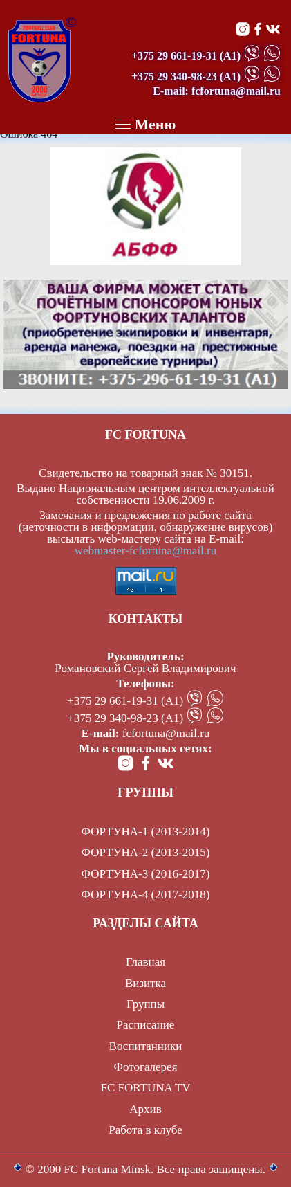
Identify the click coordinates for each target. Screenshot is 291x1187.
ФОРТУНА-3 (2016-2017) (146, 873)
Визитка (145, 983)
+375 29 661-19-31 (174, 56)
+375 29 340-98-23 (174, 76)
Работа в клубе (145, 1129)
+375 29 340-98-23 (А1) (125, 718)
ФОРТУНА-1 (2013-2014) (146, 831)
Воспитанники (145, 1046)
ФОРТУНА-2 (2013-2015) (146, 852)
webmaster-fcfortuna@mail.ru (146, 550)
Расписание (146, 1024)
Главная (145, 961)
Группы (145, 1004)
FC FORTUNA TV (146, 1087)
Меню (145, 124)
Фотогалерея (146, 1066)
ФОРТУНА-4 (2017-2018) (146, 894)
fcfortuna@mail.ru (166, 733)
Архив (145, 1109)
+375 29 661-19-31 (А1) (125, 700)
